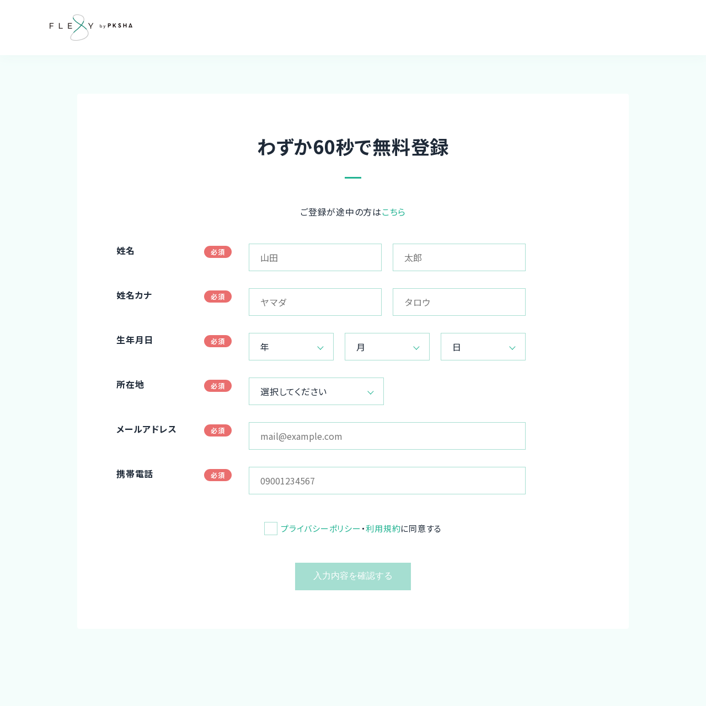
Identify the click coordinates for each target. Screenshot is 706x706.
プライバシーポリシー (321, 528)
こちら (394, 211)
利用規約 (383, 528)
